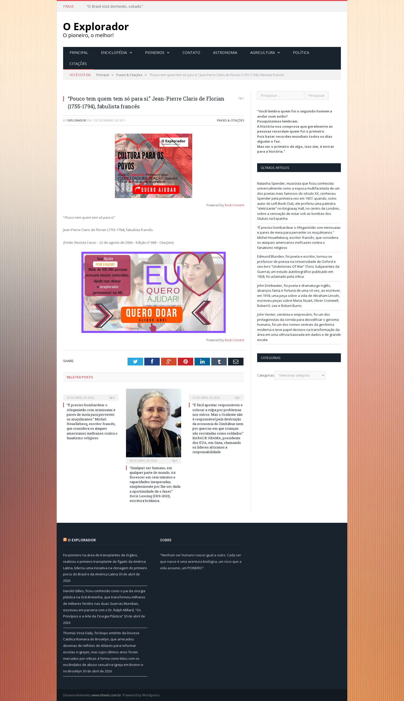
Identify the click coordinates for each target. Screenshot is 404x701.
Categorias (265, 375)
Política (301, 52)
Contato (191, 52)
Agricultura (262, 52)
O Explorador (82, 539)
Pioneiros (154, 52)
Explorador (77, 120)
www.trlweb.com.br (106, 694)
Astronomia (225, 52)
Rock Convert (234, 205)
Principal (79, 52)
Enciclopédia (114, 52)
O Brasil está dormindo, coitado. (115, 6)
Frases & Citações (230, 120)
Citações (78, 63)
